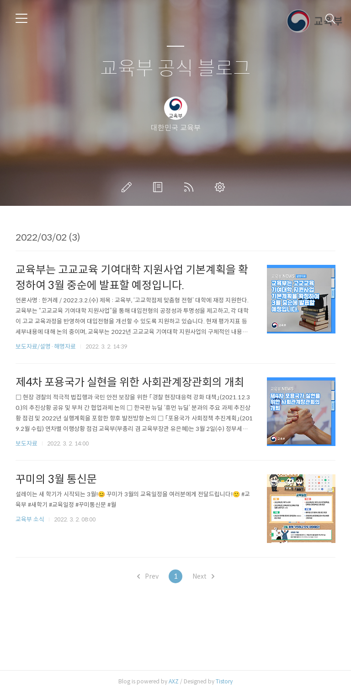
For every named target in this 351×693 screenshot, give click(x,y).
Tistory (224, 681)
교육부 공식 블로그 (175, 69)
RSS (191, 187)
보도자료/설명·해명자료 (46, 346)
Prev (148, 576)
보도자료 (26, 443)
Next (203, 576)
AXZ (174, 681)
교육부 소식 (30, 519)
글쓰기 (128, 187)
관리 (222, 187)
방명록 (159, 187)
